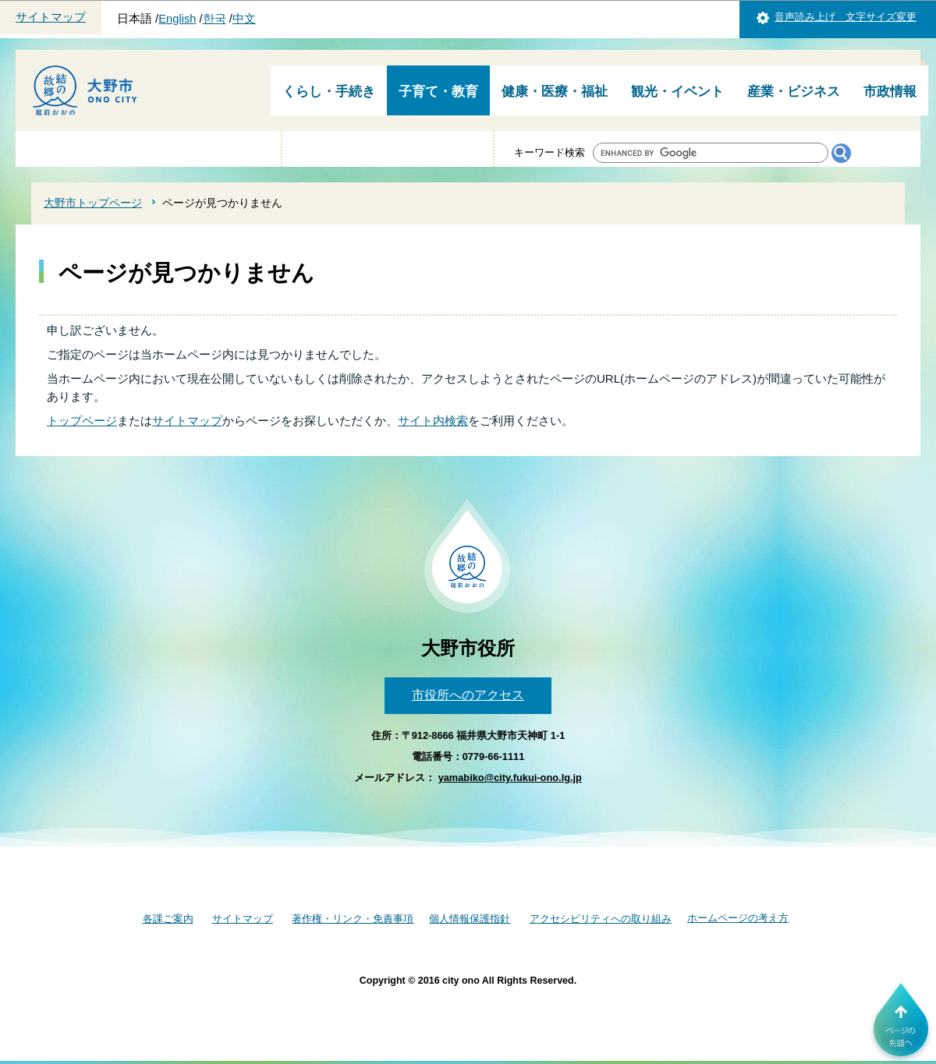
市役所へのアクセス (468, 695)
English (177, 18)
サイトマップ (51, 17)
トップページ (82, 420)
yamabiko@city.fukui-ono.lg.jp (510, 777)
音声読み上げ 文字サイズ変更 (845, 17)
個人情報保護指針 (469, 918)
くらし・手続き (328, 91)
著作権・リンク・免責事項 (352, 918)
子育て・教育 (438, 91)
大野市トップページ (93, 202)
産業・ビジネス (793, 91)
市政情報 (889, 91)
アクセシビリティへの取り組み (601, 918)
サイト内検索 (433, 420)
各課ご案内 (168, 918)
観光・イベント (677, 91)
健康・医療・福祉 (555, 91)
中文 (244, 18)
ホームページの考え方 (738, 918)
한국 (214, 18)
